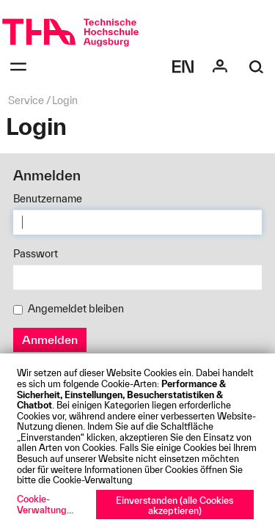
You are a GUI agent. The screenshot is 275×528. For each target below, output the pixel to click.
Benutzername (47, 199)
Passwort (35, 254)
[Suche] (256, 66)
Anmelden (50, 339)
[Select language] (183, 66)
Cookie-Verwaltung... (45, 504)
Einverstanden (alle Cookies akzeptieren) (174, 505)
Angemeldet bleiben (68, 309)
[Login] (220, 66)
